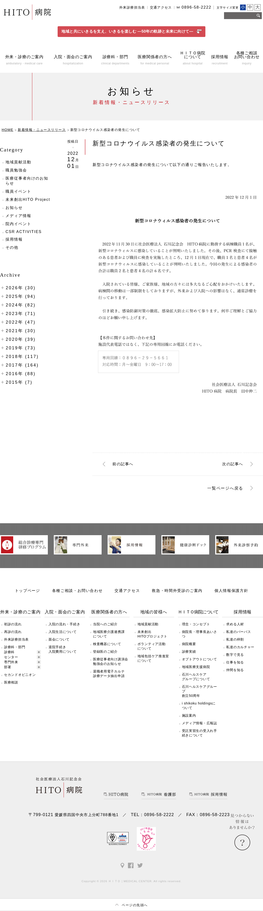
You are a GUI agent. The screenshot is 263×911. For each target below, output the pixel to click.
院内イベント (18, 228)
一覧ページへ (225, 491)
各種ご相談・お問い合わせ (77, 594)
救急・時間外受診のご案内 (177, 594)
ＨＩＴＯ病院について (198, 615)
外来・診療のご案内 (20, 615)
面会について (59, 643)
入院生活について (63, 635)
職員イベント (18, 195)
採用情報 (14, 243)
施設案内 (189, 719)
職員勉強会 (16, 174)
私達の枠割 (235, 643)
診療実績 (189, 655)
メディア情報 (18, 219)
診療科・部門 (14, 650)
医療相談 (11, 686)
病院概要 (189, 647)
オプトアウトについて (199, 663)
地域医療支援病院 (196, 670)
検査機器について (107, 647)
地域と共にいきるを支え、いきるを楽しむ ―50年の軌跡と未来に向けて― (131, 33)
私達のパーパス (238, 635)
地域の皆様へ (153, 615)
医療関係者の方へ (109, 615)
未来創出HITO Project (27, 203)
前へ (122, 468)
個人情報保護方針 (231, 594)
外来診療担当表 (132, 7)
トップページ (27, 594)
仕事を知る (235, 666)
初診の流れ (13, 628)
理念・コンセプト (196, 628)
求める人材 (235, 628)
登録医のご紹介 (105, 655)
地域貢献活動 (18, 166)
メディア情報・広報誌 (199, 727)
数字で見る (235, 658)
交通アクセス (161, 7)
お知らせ (14, 211)
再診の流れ (13, 635)
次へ (232, 468)
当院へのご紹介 (105, 628)
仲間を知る (235, 673)
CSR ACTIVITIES (23, 235)
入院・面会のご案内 (65, 615)
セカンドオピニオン (20, 678)
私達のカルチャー (240, 650)
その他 (11, 251)
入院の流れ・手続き (64, 628)
